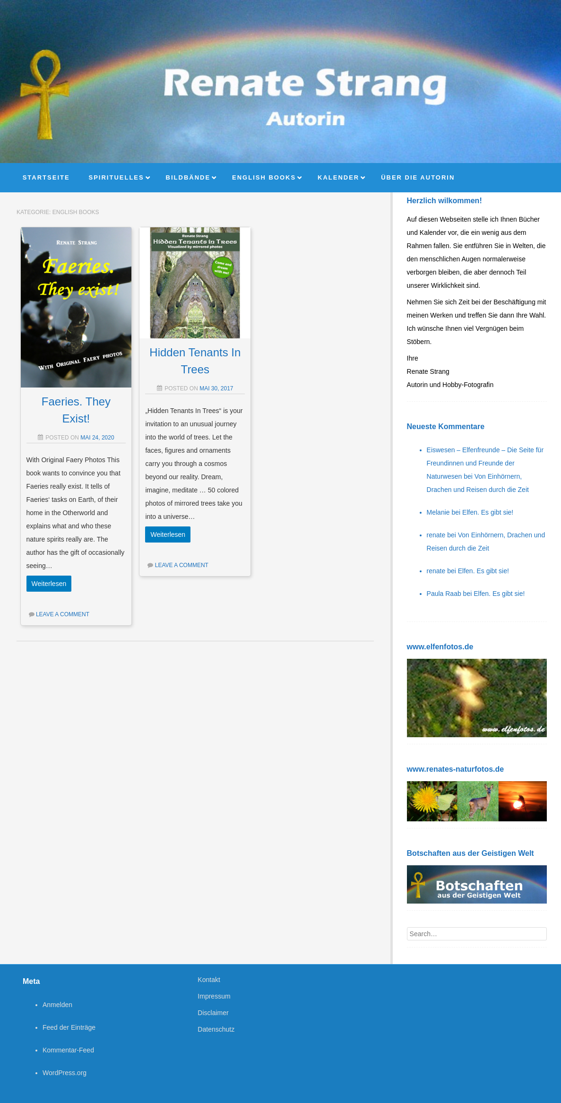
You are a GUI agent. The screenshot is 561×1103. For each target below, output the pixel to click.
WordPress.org (64, 1073)
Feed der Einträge (69, 1027)
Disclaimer (213, 1013)
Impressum (214, 996)
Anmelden (57, 1004)
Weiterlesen (49, 583)
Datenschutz (216, 1029)
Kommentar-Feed (68, 1050)
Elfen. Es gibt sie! (487, 512)
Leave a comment (62, 614)
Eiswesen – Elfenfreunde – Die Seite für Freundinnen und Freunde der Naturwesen (485, 463)
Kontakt (209, 979)
